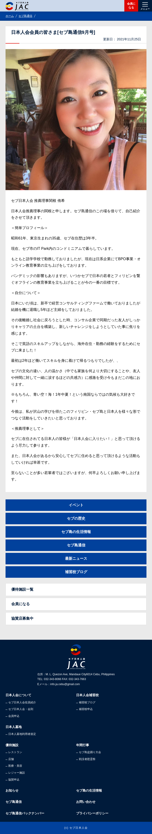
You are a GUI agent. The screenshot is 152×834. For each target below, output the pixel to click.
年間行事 (82, 745)
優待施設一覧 (22, 589)
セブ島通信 (25, 16)
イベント (76, 505)
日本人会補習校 (87, 695)
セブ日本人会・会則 (20, 709)
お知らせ (12, 790)
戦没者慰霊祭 (87, 759)
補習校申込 (86, 709)
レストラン (15, 752)
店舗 (11, 759)
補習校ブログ (76, 572)
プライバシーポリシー (92, 813)
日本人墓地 (14, 727)
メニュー (145, 9)
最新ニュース (76, 558)
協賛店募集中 (22, 618)
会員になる (131, 5)
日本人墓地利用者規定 (22, 734)
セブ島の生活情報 (76, 532)
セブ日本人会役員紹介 (22, 702)
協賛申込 (13, 779)
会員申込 (13, 716)
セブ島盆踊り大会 (90, 752)
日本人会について (18, 695)
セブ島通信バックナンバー (25, 813)
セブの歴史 (76, 518)
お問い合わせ (85, 802)
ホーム (10, 16)
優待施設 (12, 745)
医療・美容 (15, 765)
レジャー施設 (16, 772)
